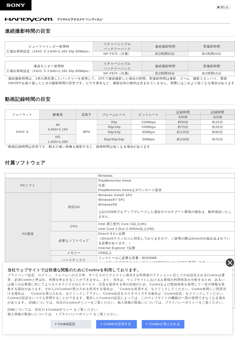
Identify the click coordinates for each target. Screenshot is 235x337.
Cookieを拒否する (117, 324)
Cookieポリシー (60, 309)
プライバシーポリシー (75, 314)
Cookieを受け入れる (164, 324)
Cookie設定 (67, 324)
